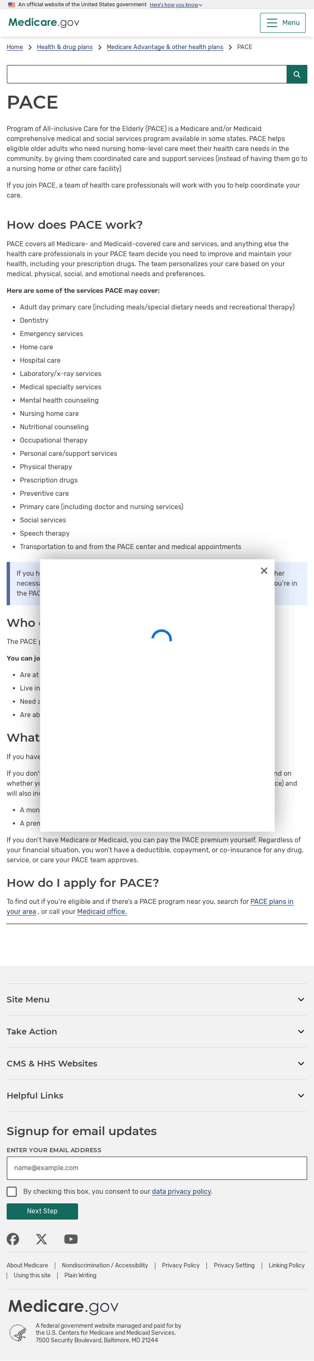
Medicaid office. (102, 912)
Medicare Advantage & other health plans (165, 47)
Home (15, 47)
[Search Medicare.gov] (147, 74)
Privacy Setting (234, 1265)
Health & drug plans (65, 47)
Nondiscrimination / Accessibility (105, 1266)
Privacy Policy (181, 1266)
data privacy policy (181, 1191)
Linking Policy (287, 1266)
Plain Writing (80, 1276)
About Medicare (27, 1266)
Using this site (32, 1276)
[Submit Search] (297, 74)
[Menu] (283, 23)
